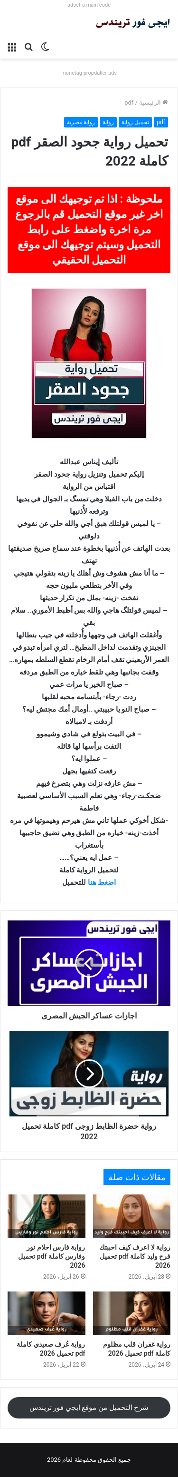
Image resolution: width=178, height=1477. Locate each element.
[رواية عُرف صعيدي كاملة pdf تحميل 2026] (46, 1313)
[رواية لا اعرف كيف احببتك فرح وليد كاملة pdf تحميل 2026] (132, 1216)
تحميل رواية (135, 122)
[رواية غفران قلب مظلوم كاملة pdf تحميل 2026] (132, 1313)
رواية (108, 122)
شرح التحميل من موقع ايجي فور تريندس (89, 1407)
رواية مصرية (81, 122)
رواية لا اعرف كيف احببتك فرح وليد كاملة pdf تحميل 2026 (134, 1256)
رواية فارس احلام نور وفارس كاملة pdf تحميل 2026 (51, 1256)
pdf (128, 102)
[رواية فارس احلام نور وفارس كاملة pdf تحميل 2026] (46, 1216)
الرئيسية (153, 102)
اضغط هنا (102, 882)
